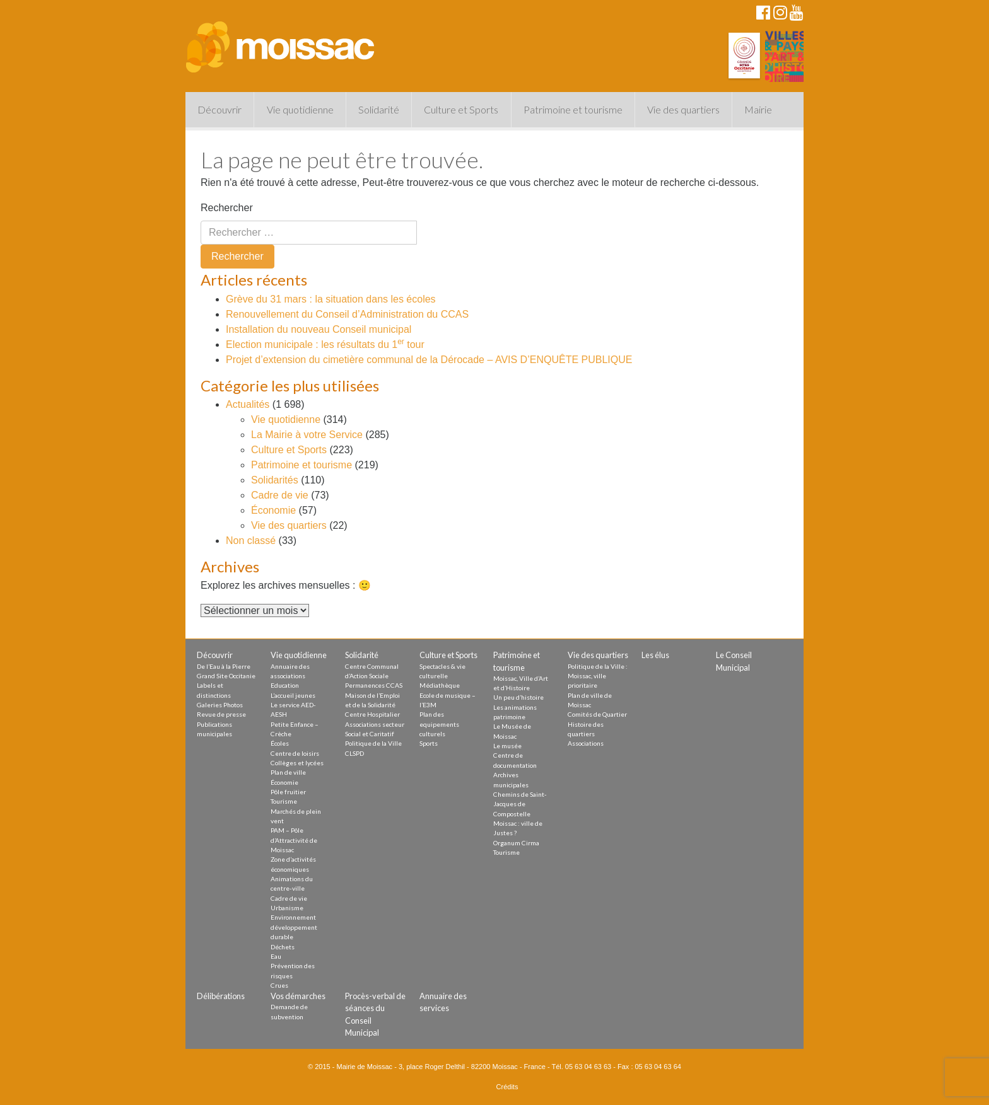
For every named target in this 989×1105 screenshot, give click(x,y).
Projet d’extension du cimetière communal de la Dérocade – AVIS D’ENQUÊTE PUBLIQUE (429, 359)
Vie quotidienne (300, 109)
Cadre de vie (279, 495)
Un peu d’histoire (518, 697)
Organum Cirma (516, 843)
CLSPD (354, 753)
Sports (428, 743)
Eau (276, 956)
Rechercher (227, 207)
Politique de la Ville (373, 743)
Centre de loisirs (295, 753)
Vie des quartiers (683, 109)
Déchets (283, 947)
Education (285, 685)
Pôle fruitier (288, 791)
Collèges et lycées (297, 763)
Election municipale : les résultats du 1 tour (325, 344)
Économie (273, 510)
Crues (279, 985)
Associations (586, 743)
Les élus (655, 655)
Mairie (758, 109)
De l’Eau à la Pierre (223, 666)
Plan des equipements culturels (439, 724)
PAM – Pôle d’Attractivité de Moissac (294, 839)
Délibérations (221, 996)
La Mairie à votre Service (307, 434)
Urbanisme (287, 907)
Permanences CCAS (373, 685)
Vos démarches (298, 996)
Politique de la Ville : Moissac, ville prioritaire (598, 676)
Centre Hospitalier (372, 714)
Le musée (507, 745)
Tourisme (284, 801)
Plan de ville (288, 772)
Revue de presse (221, 714)
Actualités (247, 404)
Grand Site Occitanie (226, 676)
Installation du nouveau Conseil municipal (318, 329)
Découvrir (219, 109)
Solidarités (274, 480)
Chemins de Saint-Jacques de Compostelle (520, 804)
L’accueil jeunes (293, 695)
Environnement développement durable (294, 926)
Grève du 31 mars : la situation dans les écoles (331, 299)
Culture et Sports (461, 109)
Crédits (507, 1087)
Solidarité (378, 109)
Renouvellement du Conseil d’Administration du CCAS (347, 314)
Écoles (280, 743)
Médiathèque (439, 685)
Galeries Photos (220, 705)
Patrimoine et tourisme (573, 109)
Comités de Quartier (597, 714)
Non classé (251, 540)
